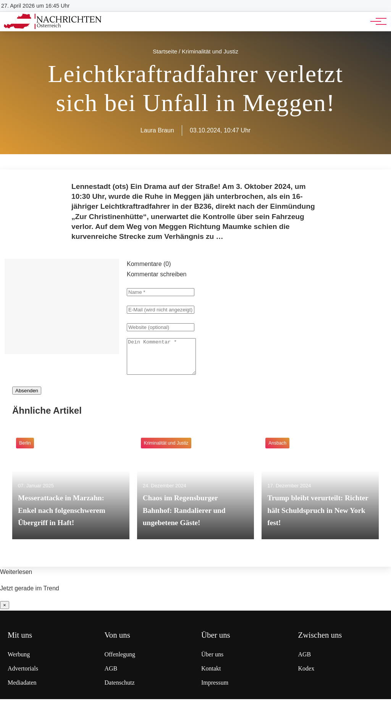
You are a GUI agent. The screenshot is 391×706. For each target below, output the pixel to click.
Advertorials (23, 675)
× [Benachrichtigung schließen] (4, 612)
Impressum (214, 689)
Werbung (19, 661)
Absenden (26, 397)
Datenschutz (120, 689)
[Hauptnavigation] (375, 21)
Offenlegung (120, 661)
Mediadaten (22, 689)
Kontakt (211, 675)
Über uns (212, 661)
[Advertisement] (62, 306)
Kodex (306, 675)
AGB (111, 675)
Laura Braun (157, 130)
